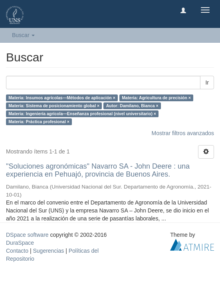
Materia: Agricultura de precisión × (156, 97)
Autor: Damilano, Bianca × (132, 105)
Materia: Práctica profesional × (38, 121)
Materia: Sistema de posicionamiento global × (53, 105)
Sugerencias (48, 251)
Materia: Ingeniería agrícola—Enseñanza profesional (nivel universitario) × (82, 113)
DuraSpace (20, 243)
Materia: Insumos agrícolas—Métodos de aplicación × (61, 97)
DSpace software (27, 235)
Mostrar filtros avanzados (183, 133)
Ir (207, 82)
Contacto (17, 251)
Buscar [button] (23, 35)
